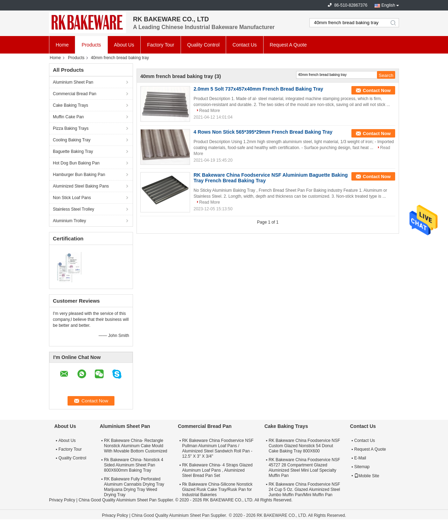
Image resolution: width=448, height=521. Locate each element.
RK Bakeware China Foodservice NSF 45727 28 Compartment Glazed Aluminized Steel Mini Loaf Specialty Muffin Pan (304, 467)
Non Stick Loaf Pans (72, 197)
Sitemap (362, 466)
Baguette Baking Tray (73, 151)
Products (91, 45)
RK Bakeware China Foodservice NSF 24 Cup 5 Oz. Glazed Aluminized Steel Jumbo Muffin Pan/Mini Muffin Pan (304, 489)
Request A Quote (288, 45)
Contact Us (244, 45)
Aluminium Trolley (69, 220)
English (388, 5)
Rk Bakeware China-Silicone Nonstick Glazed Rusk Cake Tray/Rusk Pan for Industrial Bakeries (217, 489)
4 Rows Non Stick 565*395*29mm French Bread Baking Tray (263, 132)
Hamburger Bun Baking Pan (79, 174)
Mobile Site (366, 475)
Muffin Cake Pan (68, 116)
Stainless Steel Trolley (73, 209)
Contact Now (377, 90)
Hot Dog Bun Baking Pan (76, 163)
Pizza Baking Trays (71, 128)
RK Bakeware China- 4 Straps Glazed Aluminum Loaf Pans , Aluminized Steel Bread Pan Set (217, 470)
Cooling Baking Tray (71, 140)
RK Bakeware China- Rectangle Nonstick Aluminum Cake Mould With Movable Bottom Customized (135, 445)
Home (62, 45)
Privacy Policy (62, 500)
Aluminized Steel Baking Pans (81, 186)
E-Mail (360, 458)
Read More (209, 110)
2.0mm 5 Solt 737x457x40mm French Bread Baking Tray (258, 89)
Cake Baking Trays (70, 105)
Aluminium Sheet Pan (73, 82)
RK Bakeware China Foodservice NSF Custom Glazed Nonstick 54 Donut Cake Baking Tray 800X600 (304, 445)
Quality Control (203, 45)
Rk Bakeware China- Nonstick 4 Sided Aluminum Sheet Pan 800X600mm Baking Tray (133, 465)
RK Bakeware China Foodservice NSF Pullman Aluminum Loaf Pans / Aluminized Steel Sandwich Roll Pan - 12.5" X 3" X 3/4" (217, 448)
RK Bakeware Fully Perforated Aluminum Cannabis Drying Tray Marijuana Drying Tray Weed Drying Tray (134, 487)
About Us (124, 45)
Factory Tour (160, 45)
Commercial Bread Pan (74, 93)
